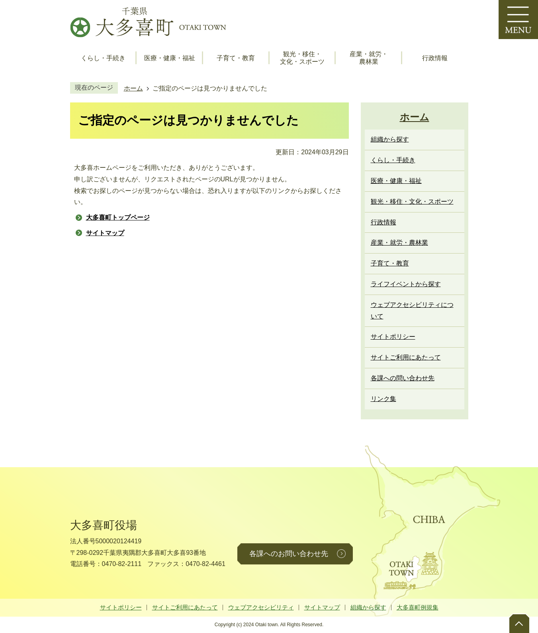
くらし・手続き (103, 58)
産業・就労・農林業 (369, 58)
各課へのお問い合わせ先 (288, 554)
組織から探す (368, 607)
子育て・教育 (236, 58)
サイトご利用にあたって (185, 607)
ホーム (133, 88)
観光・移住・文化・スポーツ (302, 58)
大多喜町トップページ (118, 217)
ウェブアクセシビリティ (261, 607)
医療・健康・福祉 (169, 58)
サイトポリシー (121, 607)
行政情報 (435, 58)
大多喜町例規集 (417, 607)
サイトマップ (105, 233)
